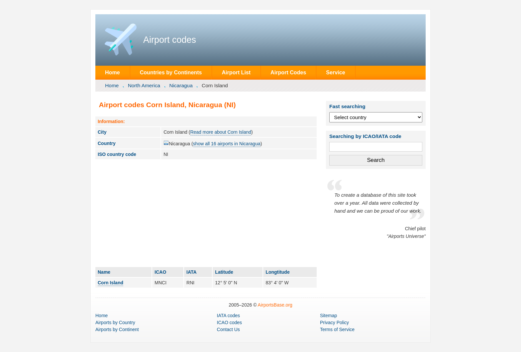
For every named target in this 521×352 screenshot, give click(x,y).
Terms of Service (337, 329)
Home (112, 72)
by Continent (117, 329)
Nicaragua (181, 85)
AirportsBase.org (275, 305)
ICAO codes (229, 322)
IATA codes (228, 315)
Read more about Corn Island (220, 132)
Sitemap (328, 315)
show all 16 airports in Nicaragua (226, 143)
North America (144, 85)
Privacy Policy (334, 322)
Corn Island (110, 282)
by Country (115, 322)
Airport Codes (288, 72)
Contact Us (228, 329)
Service (335, 72)
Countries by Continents (171, 72)
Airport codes (169, 40)
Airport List (236, 72)
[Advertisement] (206, 213)
